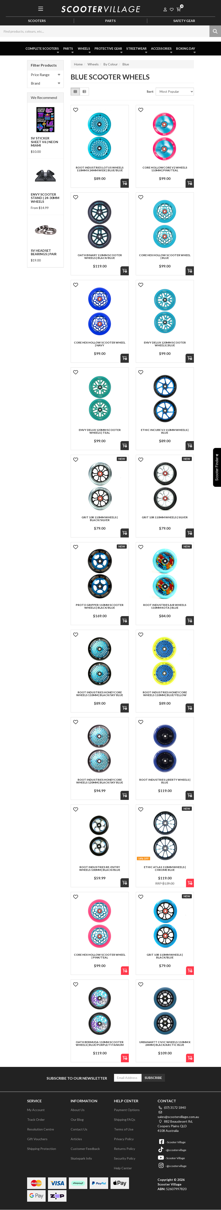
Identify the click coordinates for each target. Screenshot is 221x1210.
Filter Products (44, 65)
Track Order (36, 1119)
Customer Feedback (85, 1149)
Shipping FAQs (124, 1119)
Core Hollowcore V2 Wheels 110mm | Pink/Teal (164, 169)
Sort (149, 91)
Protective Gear (109, 50)
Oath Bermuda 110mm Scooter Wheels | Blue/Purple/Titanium (99, 1043)
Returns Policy (124, 1149)
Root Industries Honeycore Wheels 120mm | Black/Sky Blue (99, 781)
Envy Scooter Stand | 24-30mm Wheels (45, 197)
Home (78, 64)
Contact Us (79, 1129)
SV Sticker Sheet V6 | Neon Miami (44, 141)
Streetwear (137, 50)
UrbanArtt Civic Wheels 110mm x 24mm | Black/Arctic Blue (164, 1043)
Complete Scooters (42, 50)
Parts (69, 50)
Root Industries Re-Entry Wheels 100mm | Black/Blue (99, 868)
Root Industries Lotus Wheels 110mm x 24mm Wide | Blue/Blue (99, 169)
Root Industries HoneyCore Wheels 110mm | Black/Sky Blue (99, 694)
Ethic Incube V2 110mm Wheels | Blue (165, 431)
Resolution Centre (40, 1129)
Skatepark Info (81, 1158)
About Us (78, 1110)
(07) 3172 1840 (172, 1107)
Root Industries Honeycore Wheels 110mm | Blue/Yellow (165, 694)
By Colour (111, 64)
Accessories (162, 50)
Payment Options (127, 1110)
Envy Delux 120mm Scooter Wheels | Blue (165, 344)
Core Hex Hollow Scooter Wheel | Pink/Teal (99, 956)
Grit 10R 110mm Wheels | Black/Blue (165, 956)
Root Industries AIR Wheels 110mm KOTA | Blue (164, 606)
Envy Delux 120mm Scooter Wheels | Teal (100, 431)
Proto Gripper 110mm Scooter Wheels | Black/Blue (99, 606)
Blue (126, 64)
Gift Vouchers (37, 1139)
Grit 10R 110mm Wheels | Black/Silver (100, 519)
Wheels (85, 50)
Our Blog (77, 1119)
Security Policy (124, 1158)
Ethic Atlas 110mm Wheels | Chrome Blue (165, 868)
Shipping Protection (41, 1149)
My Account (36, 1110)
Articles (76, 1139)
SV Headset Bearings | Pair (44, 252)
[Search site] (215, 31)
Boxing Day (186, 50)
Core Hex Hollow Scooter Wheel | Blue (164, 256)
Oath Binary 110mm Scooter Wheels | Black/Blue (100, 256)
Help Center (123, 1168)
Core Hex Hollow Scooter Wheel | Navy (99, 344)
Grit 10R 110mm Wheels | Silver (165, 517)
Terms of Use (123, 1129)
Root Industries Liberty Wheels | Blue (164, 781)
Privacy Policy (124, 1139)
